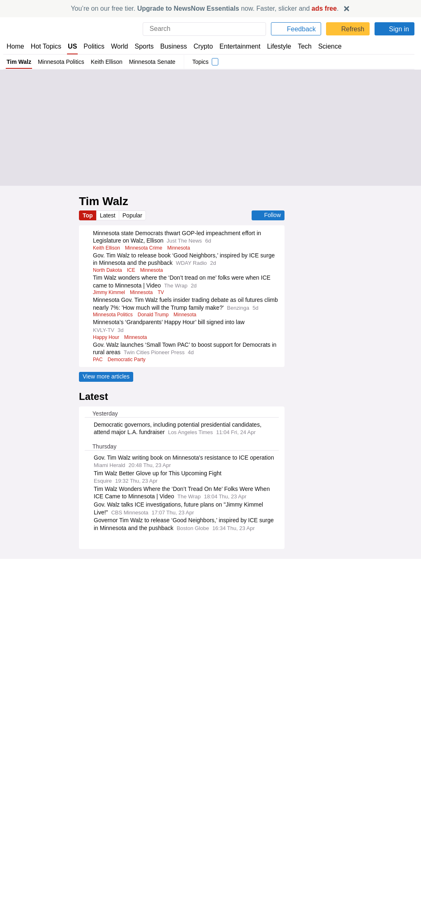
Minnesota (182, 248)
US (72, 46)
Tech (306, 46)
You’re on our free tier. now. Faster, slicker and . (205, 8)
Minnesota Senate (154, 61)
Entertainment (240, 46)
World (120, 46)
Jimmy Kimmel (110, 292)
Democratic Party (126, 367)
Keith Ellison (108, 61)
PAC (97, 367)
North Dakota (108, 270)
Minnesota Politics (62, 61)
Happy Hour (105, 345)
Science (330, 46)
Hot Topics (46, 46)
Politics (94, 46)
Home (15, 46)
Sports (145, 46)
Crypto (204, 46)
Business (175, 46)
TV (164, 292)
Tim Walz (19, 61)
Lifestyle (280, 46)
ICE (131, 270)
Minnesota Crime (145, 248)
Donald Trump (156, 322)
